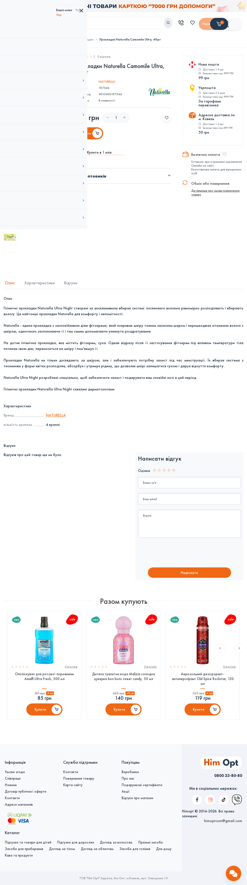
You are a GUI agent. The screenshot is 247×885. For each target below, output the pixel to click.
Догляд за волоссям (116, 842)
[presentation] (178, 551)
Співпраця (13, 778)
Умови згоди (15, 772)
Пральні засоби (150, 842)
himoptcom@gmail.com (223, 785)
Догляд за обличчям (97, 849)
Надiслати (189, 571)
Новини (11, 785)
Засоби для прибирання (24, 849)
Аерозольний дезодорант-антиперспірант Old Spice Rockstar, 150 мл (203, 683)
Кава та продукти (19, 855)
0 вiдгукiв (70, 671)
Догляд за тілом (34, 38)
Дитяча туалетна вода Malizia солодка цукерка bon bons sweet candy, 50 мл (123, 680)
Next (234, 601)
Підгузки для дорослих (75, 842)
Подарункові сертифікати (142, 785)
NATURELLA (107, 80)
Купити (40, 716)
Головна (11, 38)
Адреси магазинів (19, 804)
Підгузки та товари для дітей (28, 842)
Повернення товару (78, 778)
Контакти (12, 798)
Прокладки (85, 38)
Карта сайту (72, 785)
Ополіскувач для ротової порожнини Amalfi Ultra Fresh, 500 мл (44, 680)
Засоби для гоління (134, 849)
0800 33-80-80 (224, 775)
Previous (220, 601)
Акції (126, 791)
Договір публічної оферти (25, 791)
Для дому (164, 849)
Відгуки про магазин (137, 798)
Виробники (130, 772)
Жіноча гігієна (61, 38)
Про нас (128, 778)
